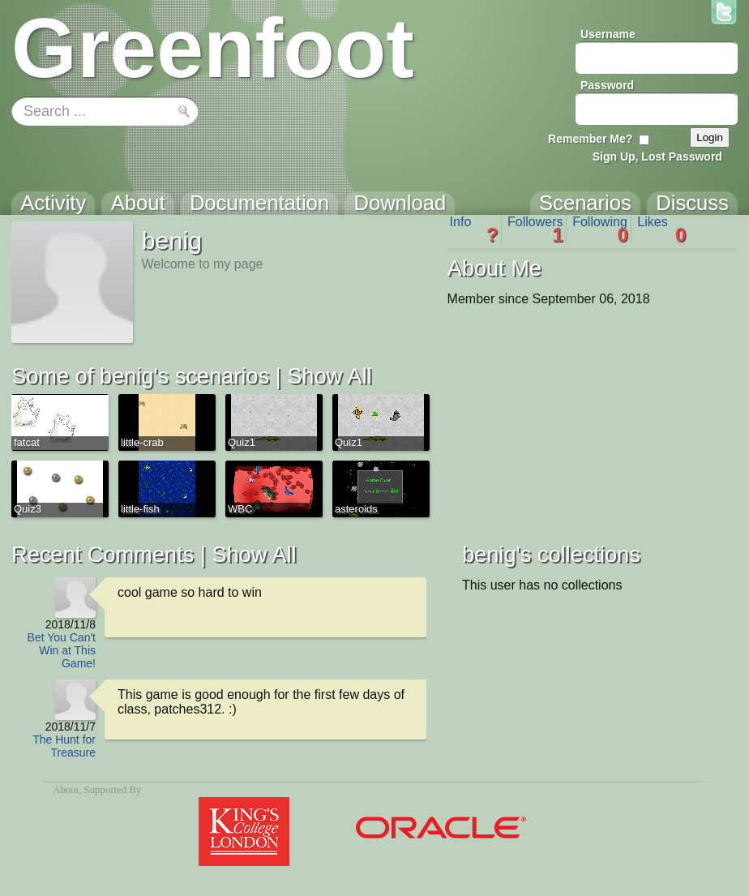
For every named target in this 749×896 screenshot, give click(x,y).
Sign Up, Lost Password (657, 156)
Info (474, 229)
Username (608, 34)
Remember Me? (590, 138)
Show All (329, 375)
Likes (661, 229)
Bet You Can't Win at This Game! (62, 650)
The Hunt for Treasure (64, 746)
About (66, 789)
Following (600, 229)
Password (607, 85)
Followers (535, 229)
